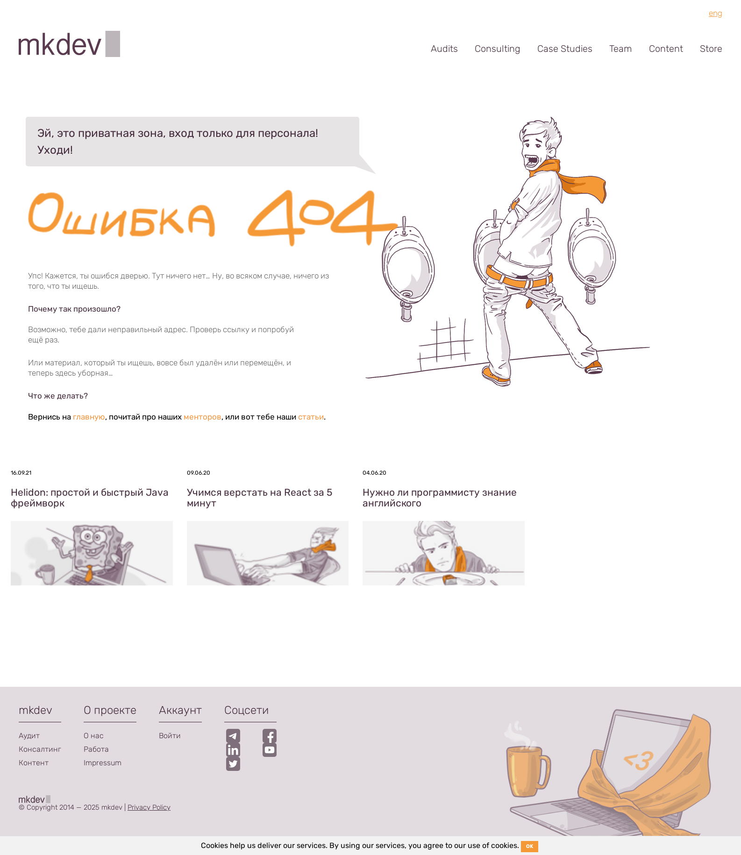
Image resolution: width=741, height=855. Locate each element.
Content (666, 48)
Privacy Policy (149, 807)
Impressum (102, 762)
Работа (96, 749)
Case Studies (564, 48)
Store (711, 48)
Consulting (497, 48)
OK (529, 846)
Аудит (29, 735)
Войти (170, 735)
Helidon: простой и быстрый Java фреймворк (90, 497)
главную (89, 416)
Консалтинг (40, 749)
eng (715, 13)
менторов (202, 416)
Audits (444, 48)
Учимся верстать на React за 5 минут (259, 497)
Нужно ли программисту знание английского (440, 497)
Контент (34, 762)
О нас (94, 735)
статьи (311, 416)
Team (620, 48)
